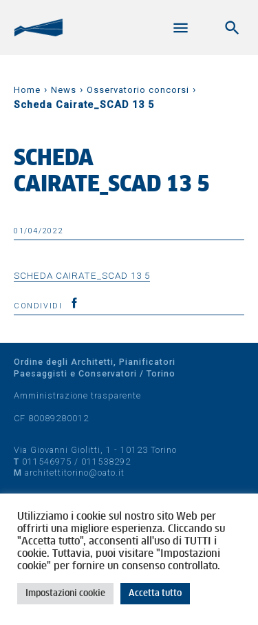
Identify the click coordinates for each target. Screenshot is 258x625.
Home (27, 90)
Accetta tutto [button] (155, 593)
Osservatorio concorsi (138, 90)
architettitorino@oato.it (75, 472)
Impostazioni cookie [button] (65, 593)
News (63, 90)
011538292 (106, 461)
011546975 (47, 461)
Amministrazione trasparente (77, 395)
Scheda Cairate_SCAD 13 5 (82, 275)
